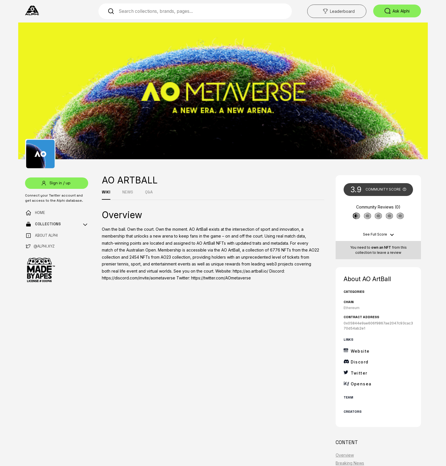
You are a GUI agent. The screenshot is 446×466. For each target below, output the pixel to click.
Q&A (149, 192)
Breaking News (350, 463)
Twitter (359, 373)
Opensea (361, 383)
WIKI (106, 192)
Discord (360, 361)
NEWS (127, 192)
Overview (345, 455)
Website (360, 351)
